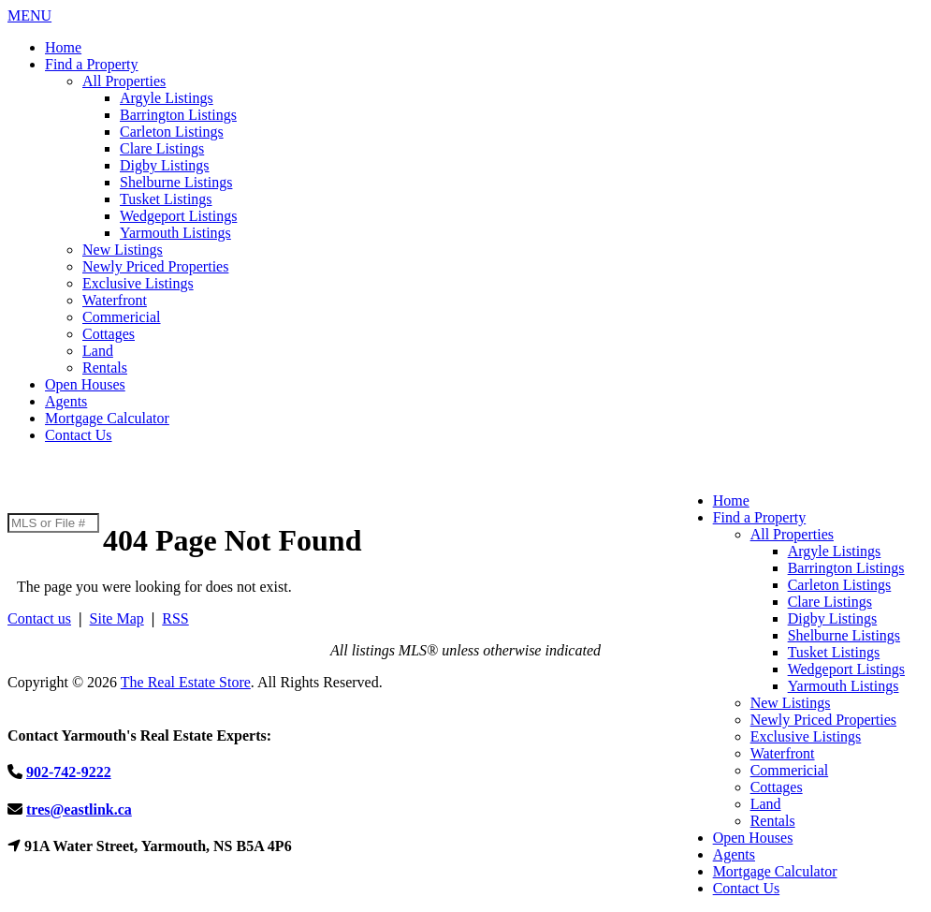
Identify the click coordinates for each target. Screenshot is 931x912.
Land (97, 351)
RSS (175, 618)
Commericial (121, 317)
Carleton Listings (172, 132)
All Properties (124, 81)
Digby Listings (165, 165)
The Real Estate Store (186, 682)
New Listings (122, 249)
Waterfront (114, 300)
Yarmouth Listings (175, 233)
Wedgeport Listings (178, 216)
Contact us (39, 618)
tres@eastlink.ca (79, 809)
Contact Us (78, 435)
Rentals (104, 367)
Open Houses (85, 384)
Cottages (108, 334)
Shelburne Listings (176, 182)
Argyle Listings (166, 98)
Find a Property (91, 64)
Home (63, 47)
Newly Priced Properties (155, 266)
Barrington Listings (178, 115)
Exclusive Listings (138, 283)
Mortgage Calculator (107, 418)
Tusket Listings (166, 199)
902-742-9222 (50, 495)
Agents (66, 401)
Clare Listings (162, 148)
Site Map (117, 618)
